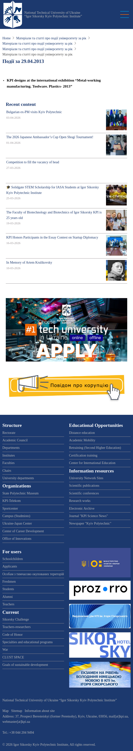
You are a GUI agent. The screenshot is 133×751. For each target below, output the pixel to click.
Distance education (82, 433)
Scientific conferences (84, 493)
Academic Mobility (82, 440)
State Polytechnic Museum (20, 493)
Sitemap (16, 711)
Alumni (7, 597)
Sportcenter (10, 508)
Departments (11, 448)
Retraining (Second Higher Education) (95, 448)
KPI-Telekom (11, 501)
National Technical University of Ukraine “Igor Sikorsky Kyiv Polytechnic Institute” (53, 14)
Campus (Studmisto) (16, 516)
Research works (80, 501)
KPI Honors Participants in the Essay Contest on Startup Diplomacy (52, 237)
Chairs (6, 470)
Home (6, 38)
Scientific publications (84, 485)
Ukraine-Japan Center (17, 523)
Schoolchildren (12, 559)
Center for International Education (92, 463)
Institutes (8, 455)
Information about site (40, 711)
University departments (18, 478)
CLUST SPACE (13, 657)
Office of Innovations (16, 538)
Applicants (9, 566)
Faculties (8, 463)
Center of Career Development (23, 531)
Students (8, 589)
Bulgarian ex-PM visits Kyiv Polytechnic (34, 112)
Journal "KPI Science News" (88, 516)
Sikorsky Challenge (15, 619)
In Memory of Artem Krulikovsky (29, 262)
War (5, 649)
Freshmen (9, 581)
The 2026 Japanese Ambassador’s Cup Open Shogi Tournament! (49, 137)
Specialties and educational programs (27, 642)
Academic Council (15, 440)
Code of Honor (12, 634)
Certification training (83, 455)
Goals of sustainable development (25, 665)
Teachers (8, 604)
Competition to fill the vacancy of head (32, 162)
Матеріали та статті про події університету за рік (51, 38)
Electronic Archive (81, 508)
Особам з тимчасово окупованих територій (33, 574)
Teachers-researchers (16, 627)
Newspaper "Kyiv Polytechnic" (90, 523)
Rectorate (8, 433)
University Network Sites (86, 478)
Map (5, 711)
